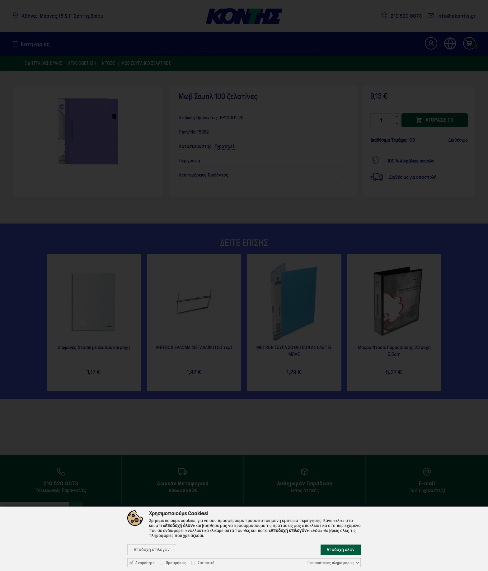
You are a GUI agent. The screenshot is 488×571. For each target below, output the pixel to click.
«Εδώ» (316, 530)
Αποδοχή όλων (340, 549)
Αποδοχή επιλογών (152, 549)
